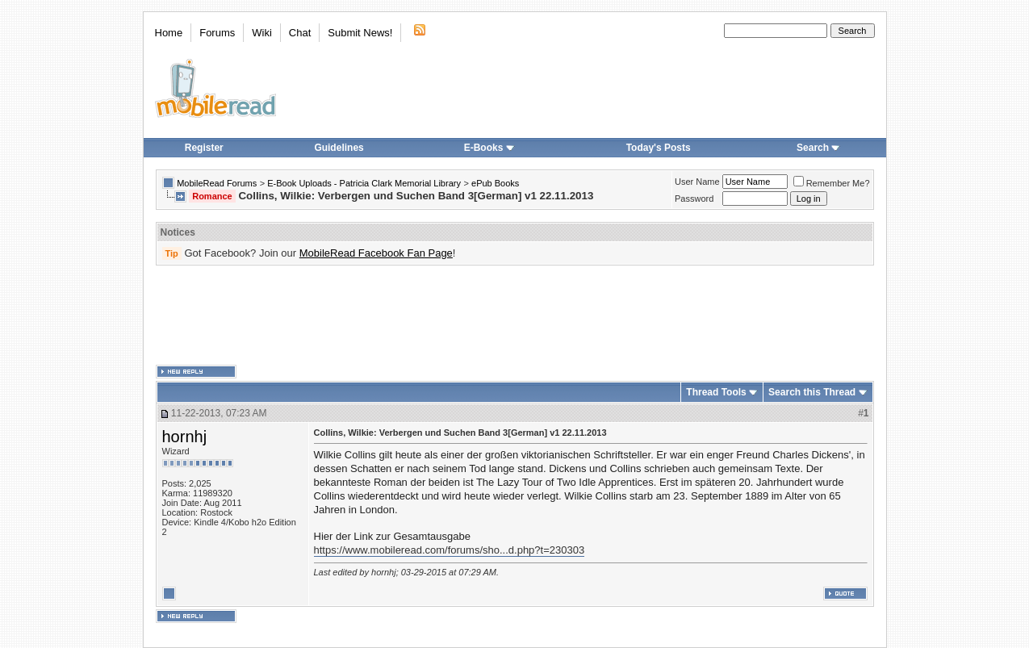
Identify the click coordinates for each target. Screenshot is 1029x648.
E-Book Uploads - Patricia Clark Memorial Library (364, 183)
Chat (300, 33)
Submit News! (360, 33)
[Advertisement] (515, 315)
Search (818, 147)
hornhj (184, 436)
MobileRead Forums (217, 183)
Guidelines (338, 147)
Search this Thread (811, 392)
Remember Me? (831, 183)
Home (169, 33)
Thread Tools (716, 392)
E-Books (489, 147)
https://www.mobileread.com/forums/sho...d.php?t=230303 (449, 550)
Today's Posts (658, 147)
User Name (697, 181)
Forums (217, 33)
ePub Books (495, 183)
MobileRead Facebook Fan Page (376, 253)
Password (694, 198)
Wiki (262, 33)
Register (204, 147)
